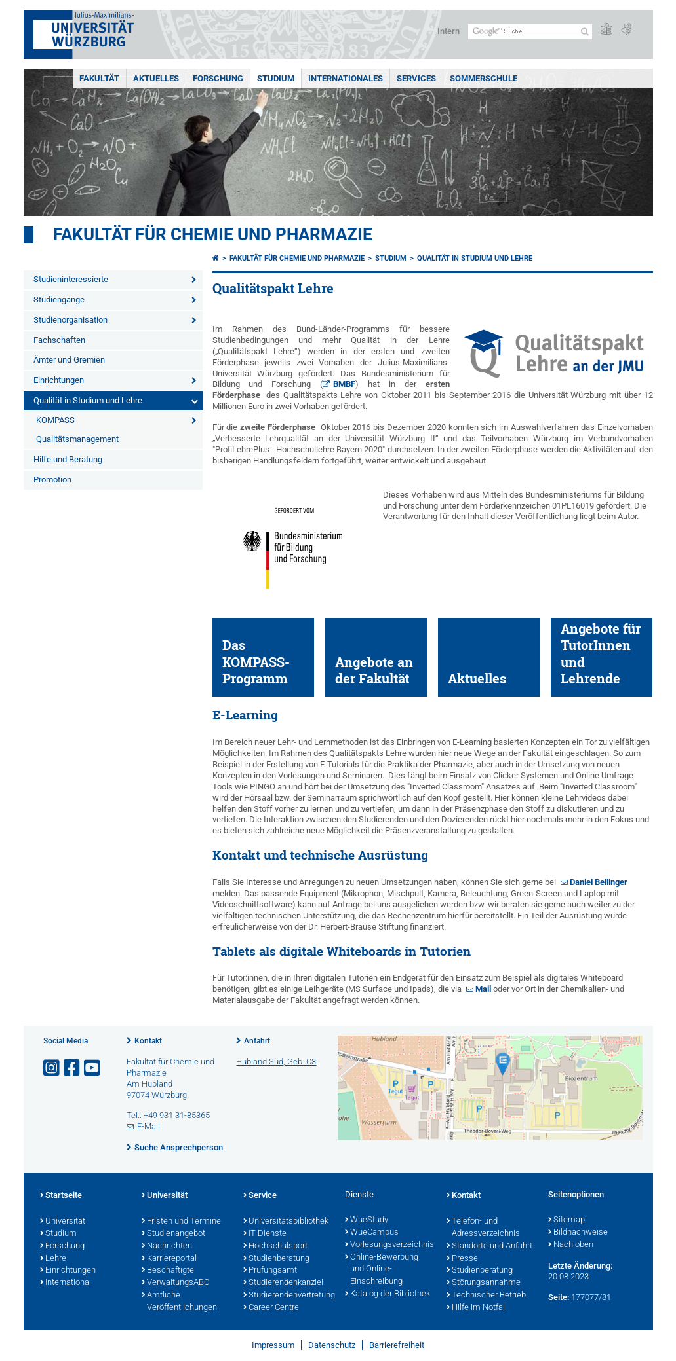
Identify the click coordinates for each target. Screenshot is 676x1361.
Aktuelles (156, 78)
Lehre (53, 1259)
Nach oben (570, 1245)
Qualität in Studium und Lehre (87, 400)
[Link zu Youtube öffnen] (93, 1068)
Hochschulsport (275, 1246)
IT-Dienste (265, 1234)
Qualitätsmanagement (77, 439)
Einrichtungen (58, 380)
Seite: (558, 1297)
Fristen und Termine (181, 1221)
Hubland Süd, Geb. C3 (276, 1061)
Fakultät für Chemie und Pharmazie (212, 234)
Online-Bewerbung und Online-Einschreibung (381, 1270)
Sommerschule (483, 78)
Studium (275, 78)
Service (260, 1196)
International (65, 1283)
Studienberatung (276, 1259)
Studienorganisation (70, 320)
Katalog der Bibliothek (387, 1294)
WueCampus (372, 1233)
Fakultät (99, 78)
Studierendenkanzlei (283, 1283)
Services (416, 78)
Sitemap (566, 1220)
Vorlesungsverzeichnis (389, 1245)
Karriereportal (169, 1259)
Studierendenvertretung (287, 1295)
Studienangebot (173, 1234)
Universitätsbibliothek (285, 1221)
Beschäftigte (168, 1271)
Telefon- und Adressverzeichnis (483, 1228)
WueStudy (366, 1220)
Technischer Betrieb (486, 1295)
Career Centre (271, 1308)
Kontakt (148, 1040)
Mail (484, 989)
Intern (448, 31)
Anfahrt (257, 1040)
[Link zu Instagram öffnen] (52, 1068)
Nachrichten (167, 1246)
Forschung (218, 78)
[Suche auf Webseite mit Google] (530, 31)
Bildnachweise (578, 1233)
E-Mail (148, 1126)
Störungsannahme (484, 1283)
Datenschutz (331, 1345)
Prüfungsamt (270, 1271)
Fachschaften (59, 340)
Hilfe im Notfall (477, 1308)
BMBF (344, 384)
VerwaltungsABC (175, 1283)
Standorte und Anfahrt (489, 1246)
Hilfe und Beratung (67, 459)
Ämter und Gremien (69, 360)
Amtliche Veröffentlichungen (179, 1302)
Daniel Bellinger (598, 882)
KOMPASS (55, 420)
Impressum (273, 1345)
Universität (62, 1221)
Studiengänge (59, 299)
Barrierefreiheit (396, 1345)
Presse (462, 1259)
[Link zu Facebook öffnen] (73, 1068)
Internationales (345, 78)
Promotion (52, 479)
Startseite (61, 1196)
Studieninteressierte (70, 279)
